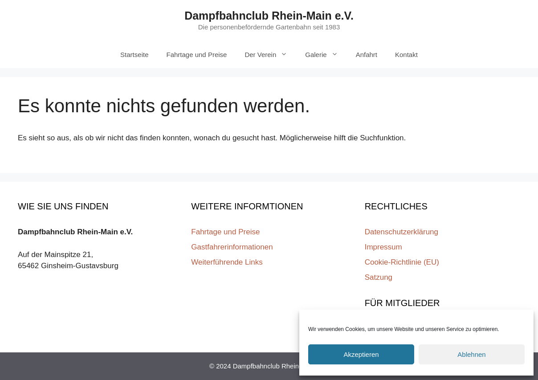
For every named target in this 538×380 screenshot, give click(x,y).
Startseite (134, 54)
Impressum (383, 247)
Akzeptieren (361, 354)
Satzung (378, 277)
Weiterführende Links (226, 262)
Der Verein (270, 54)
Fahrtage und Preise (196, 54)
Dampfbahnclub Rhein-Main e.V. (269, 15)
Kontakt (406, 54)
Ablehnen (471, 354)
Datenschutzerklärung (401, 232)
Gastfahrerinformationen (232, 247)
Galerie (325, 54)
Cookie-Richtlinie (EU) (402, 262)
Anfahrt (366, 54)
